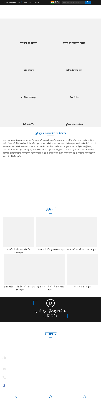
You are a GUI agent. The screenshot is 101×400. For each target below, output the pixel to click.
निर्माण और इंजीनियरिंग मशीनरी (74, 43)
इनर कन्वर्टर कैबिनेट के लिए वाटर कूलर (82, 249)
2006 (63, 184)
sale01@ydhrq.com (12, 2)
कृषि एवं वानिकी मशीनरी (74, 124)
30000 (13, 184)
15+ (87, 184)
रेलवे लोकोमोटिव (28, 124)
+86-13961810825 (31, 2)
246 (38, 184)
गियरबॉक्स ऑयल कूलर (83, 287)
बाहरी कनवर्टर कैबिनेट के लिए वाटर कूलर (50, 288)
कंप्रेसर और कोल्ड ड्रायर (74, 70)
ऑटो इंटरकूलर (29, 70)
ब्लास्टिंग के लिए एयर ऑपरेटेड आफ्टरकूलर (18, 250)
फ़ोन (10, 376)
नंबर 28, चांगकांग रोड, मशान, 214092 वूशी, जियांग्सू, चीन (26, 361)
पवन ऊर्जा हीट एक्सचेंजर (28, 43)
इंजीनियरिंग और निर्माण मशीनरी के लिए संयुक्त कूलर (19, 288)
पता (9, 357)
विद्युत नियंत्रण (74, 97)
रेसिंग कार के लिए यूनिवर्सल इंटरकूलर (51, 249)
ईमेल (10, 368)
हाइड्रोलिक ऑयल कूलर (29, 97)
